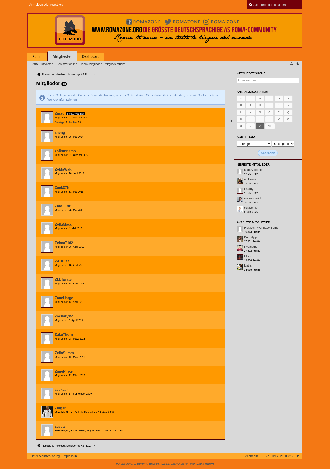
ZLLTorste (63, 279)
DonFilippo (251, 237)
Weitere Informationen (62, 99)
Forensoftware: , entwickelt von (165, 463)
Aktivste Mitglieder (253, 222)
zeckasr (61, 390)
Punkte (73, 122)
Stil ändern (251, 456)
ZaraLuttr (62, 206)
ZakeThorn (64, 335)
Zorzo (59, 113)
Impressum (70, 456)
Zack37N (62, 188)
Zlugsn (60, 408)
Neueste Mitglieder (253, 164)
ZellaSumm (64, 353)
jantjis (248, 265)
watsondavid (252, 198)
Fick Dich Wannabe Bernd (261, 227)
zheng (60, 133)
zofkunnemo (65, 151)
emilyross (250, 179)
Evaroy (248, 189)
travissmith (251, 207)
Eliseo (248, 256)
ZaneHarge (64, 298)
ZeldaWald (63, 169)
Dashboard (90, 57)
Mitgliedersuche (251, 73)
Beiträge (59, 122)
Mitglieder (62, 56)
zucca (60, 426)
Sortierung (246, 136)
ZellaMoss (63, 224)
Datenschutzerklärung (45, 456)
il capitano (251, 246)
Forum (37, 57)
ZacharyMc (64, 316)
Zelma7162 (64, 243)
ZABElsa (62, 261)
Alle (270, 126)
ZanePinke (64, 371)
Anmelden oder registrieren (47, 4)
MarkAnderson (254, 169)
